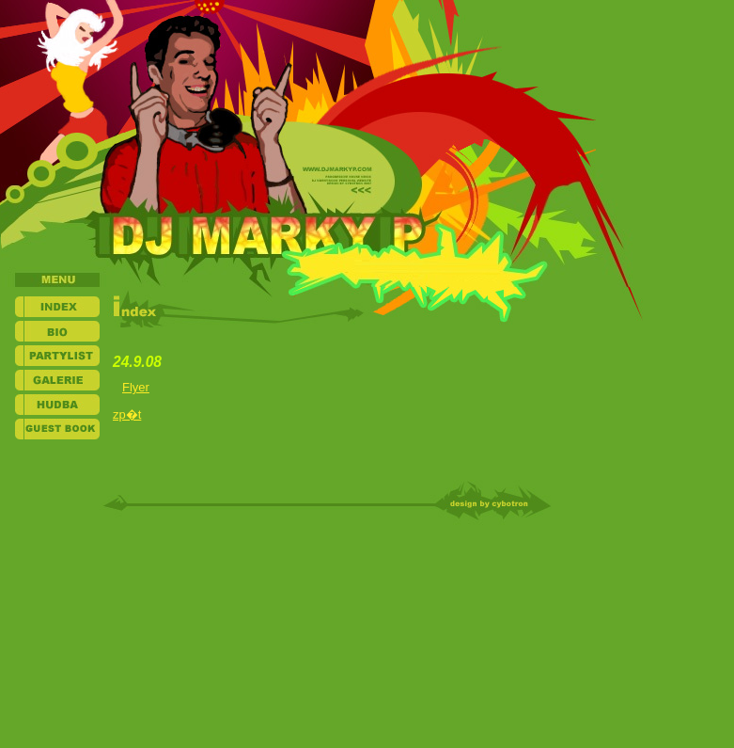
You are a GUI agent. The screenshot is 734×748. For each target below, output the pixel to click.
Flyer (135, 387)
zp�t (127, 414)
